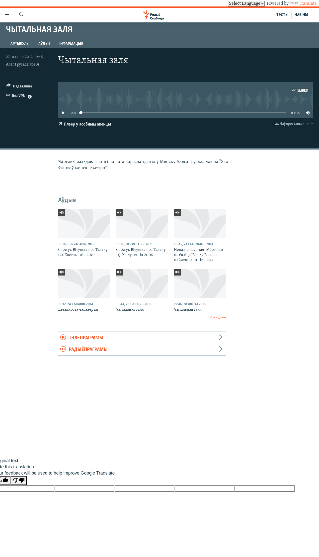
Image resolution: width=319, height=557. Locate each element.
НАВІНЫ (301, 15)
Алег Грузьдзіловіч (22, 65)
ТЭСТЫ (282, 15)
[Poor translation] (19, 480)
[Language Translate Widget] (246, 3)
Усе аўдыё (218, 317)
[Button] (19, 87)
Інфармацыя (71, 44)
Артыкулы (19, 44)
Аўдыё (44, 44)
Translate (303, 3)
